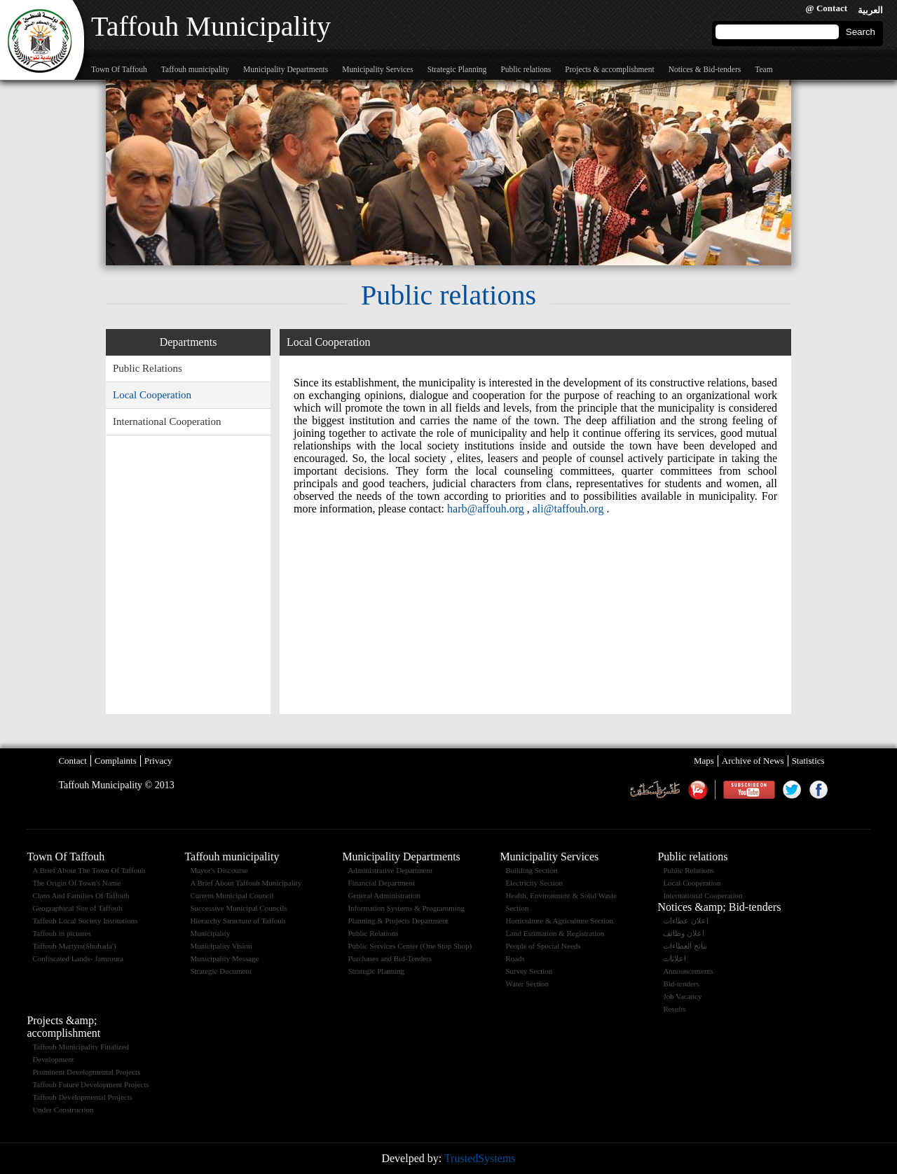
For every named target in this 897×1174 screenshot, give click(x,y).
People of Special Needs (542, 946)
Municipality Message (224, 958)
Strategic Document (221, 971)
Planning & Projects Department (398, 920)
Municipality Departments (285, 69)
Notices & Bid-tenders (705, 69)
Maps (704, 760)
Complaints (116, 760)
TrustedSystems (480, 1158)
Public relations (525, 69)
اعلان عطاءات (685, 920)
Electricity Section (534, 883)
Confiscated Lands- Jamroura (77, 958)
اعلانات (674, 958)
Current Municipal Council (231, 895)
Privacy (158, 760)
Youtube (749, 789)
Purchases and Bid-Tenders (390, 958)
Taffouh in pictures (61, 933)
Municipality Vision (221, 946)
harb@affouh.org (485, 509)
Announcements (688, 971)
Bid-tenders (681, 983)
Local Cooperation (152, 394)
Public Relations (147, 368)
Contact (72, 760)
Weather (654, 789)
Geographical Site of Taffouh (77, 908)
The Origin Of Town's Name (76, 883)
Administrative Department (390, 870)
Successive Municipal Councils (238, 908)
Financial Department (381, 883)
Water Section (527, 983)
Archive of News (753, 760)
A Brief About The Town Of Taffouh (88, 870)
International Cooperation (167, 421)
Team (763, 69)
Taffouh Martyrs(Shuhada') (74, 946)
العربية (870, 10)
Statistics (808, 760)
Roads (515, 958)
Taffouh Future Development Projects (90, 1084)
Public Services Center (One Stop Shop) (410, 946)
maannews (697, 789)
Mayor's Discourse (218, 870)
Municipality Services (377, 69)
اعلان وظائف (683, 933)
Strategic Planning (457, 69)
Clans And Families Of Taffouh (80, 895)
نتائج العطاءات (685, 946)
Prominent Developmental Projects (86, 1072)
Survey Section (528, 971)
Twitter (792, 789)
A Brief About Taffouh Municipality (245, 883)
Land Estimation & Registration (554, 933)
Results (674, 1009)
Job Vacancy (682, 996)
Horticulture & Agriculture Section (559, 920)
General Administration (384, 895)
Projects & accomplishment (609, 69)
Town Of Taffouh (119, 69)
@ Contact (826, 8)
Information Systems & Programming (406, 908)
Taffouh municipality (195, 69)
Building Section (531, 870)
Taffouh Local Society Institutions (84, 920)
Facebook (818, 789)
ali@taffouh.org (568, 509)
